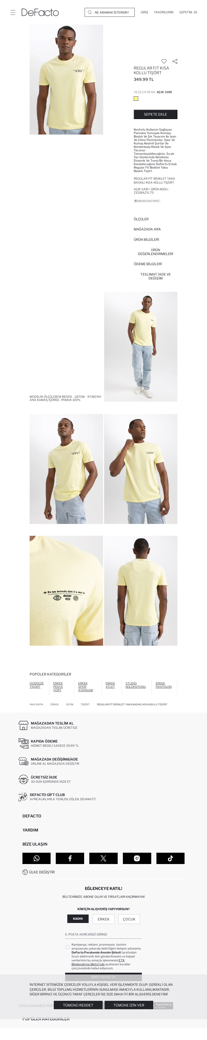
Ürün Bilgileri (146, 240)
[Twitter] (103, 858)
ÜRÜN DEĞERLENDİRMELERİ (155, 252)
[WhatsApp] (36, 858)
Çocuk (129, 919)
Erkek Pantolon (164, 685)
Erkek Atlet (110, 685)
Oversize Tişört (37, 685)
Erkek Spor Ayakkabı (85, 686)
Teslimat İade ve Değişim (155, 276)
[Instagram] (137, 858)
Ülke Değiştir (42, 872)
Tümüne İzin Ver (128, 1005)
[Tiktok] (170, 858)
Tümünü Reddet (78, 1005)
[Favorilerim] (163, 12)
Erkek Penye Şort (58, 686)
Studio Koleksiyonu (136, 685)
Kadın (78, 918)
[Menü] (13, 12)
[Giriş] (144, 12)
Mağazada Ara (147, 229)
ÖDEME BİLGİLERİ (148, 264)
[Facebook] (70, 858)
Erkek (104, 919)
